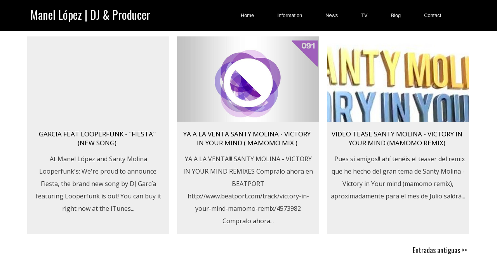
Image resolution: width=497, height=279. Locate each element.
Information (289, 15)
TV (364, 15)
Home (247, 15)
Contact (432, 15)
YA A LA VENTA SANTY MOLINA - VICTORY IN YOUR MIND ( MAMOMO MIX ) (247, 138)
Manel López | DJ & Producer (90, 14)
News (331, 15)
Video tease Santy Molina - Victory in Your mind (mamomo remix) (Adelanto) (397, 142)
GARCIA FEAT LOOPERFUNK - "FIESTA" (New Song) (97, 138)
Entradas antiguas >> (440, 250)
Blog (396, 15)
